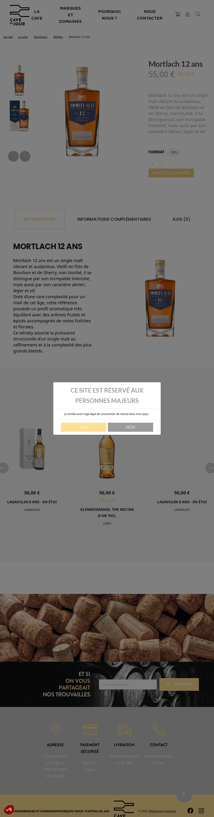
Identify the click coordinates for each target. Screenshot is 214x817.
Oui (83, 427)
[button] (9, 810)
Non (130, 427)
